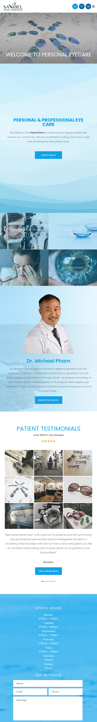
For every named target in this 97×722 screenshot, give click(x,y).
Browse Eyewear (88, 6)
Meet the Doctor (48, 400)
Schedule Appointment (82, 6)
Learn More (48, 155)
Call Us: (75, 6)
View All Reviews (48, 571)
